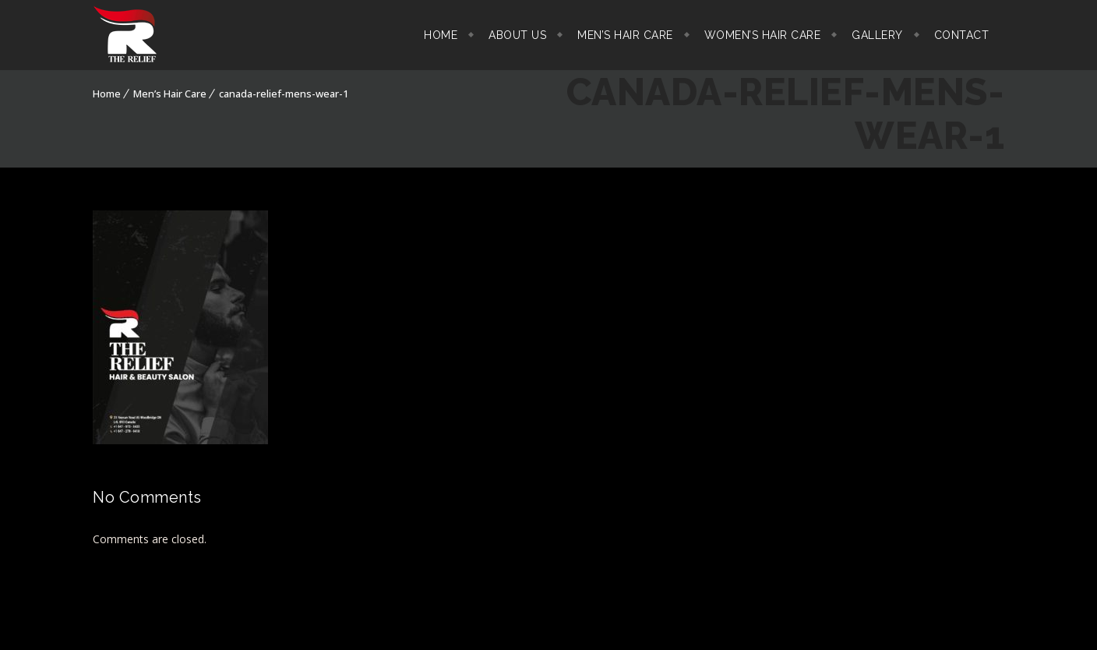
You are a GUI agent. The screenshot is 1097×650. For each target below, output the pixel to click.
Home (440, 35)
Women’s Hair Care (762, 35)
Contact (961, 35)
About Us (517, 35)
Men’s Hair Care (625, 35)
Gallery (877, 35)
